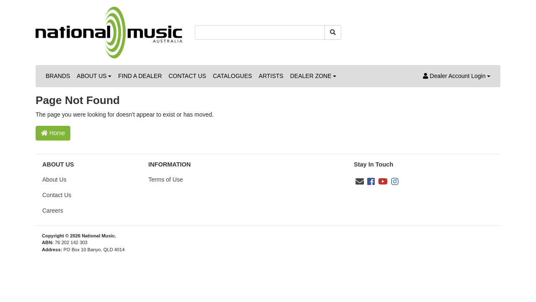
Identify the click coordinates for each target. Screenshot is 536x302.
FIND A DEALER (140, 76)
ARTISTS (271, 76)
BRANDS (58, 76)
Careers (52, 210)
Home (53, 133)
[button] (457, 76)
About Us (54, 179)
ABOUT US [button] (91, 76)
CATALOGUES (232, 76)
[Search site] (333, 32)
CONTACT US (187, 76)
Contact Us (56, 195)
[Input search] (260, 32)
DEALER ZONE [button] (311, 76)
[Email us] (360, 181)
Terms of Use (165, 179)
